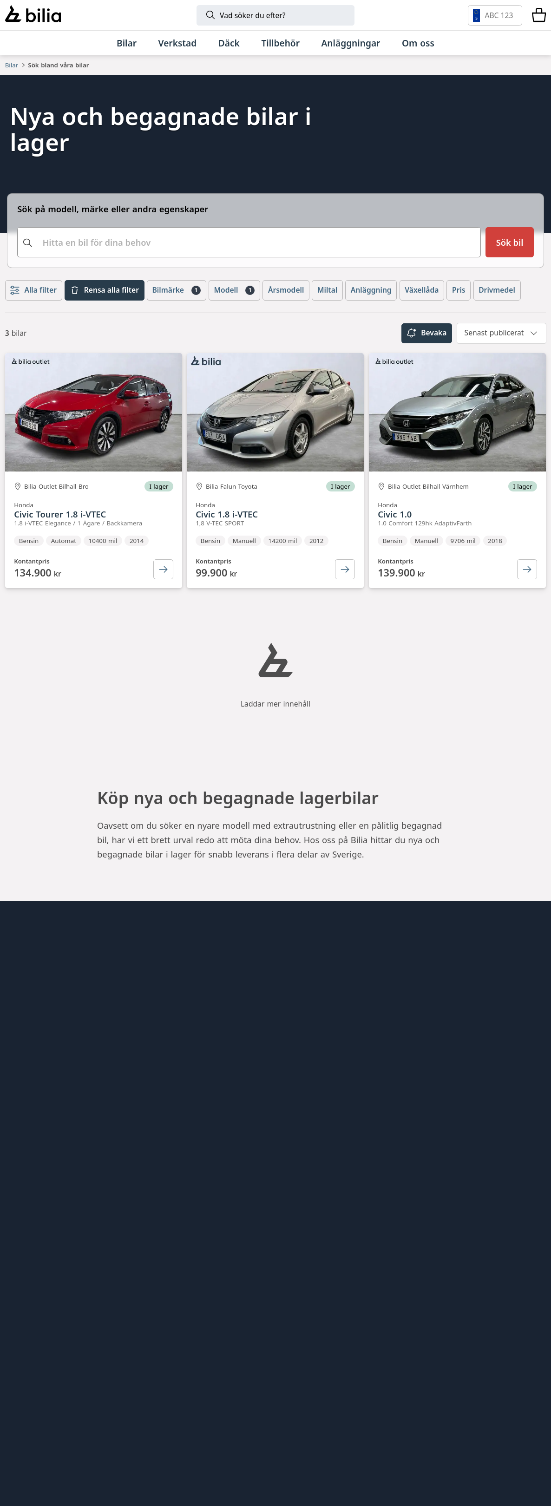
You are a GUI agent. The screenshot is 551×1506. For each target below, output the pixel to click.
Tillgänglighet (32, 1152)
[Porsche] (149, 1441)
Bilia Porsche (170, 1069)
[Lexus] (65, 1441)
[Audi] (80, 1389)
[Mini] (331, 1337)
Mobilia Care (308, 1069)
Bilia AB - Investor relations (199, 1020)
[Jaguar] (485, 1441)
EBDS (293, 1036)
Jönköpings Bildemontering (199, 1119)
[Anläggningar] (350, 43)
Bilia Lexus (165, 1053)
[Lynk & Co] (204, 1337)
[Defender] (318, 1441)
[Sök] (275, 15)
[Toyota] (394, 1337)
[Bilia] (33, 15)
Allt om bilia (29, 1020)
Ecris (153, 1135)
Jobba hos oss (33, 1086)
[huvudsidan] (518, 1005)
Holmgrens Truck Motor (331, 1086)
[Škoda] (164, 1389)
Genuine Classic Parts (326, 1020)
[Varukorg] (539, 15)
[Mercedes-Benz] (447, 1337)
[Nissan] (485, 1389)
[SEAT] (295, 1389)
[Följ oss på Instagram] (502, 1143)
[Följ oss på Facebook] (531, 1143)
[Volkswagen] (497, 1337)
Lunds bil (301, 1053)
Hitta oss (22, 1036)
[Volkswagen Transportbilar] (433, 1389)
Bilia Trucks (305, 1102)
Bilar (11, 65)
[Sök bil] (509, 264)
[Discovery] (401, 1441)
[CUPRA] (237, 1389)
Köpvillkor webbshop (47, 1102)
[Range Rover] (233, 1441)
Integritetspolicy (38, 1119)
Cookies (20, 1135)
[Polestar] (137, 1337)
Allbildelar (164, 1102)
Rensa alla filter (104, 318)
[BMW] (271, 1337)
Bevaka (426, 361)
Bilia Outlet (166, 1036)
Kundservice (29, 1069)
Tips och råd (30, 1053)
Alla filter (33, 318)
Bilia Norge (166, 1086)
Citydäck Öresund (179, 1152)
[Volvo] (71, 1337)
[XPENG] (365, 1389)
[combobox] (249, 264)
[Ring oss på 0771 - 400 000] (67, 1261)
